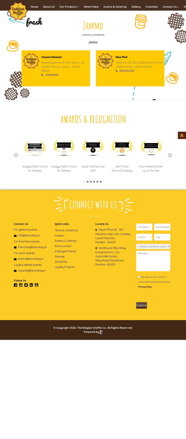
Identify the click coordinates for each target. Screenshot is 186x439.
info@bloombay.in (27, 235)
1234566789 (52, 75)
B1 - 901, (119, 229)
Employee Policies (65, 251)
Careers (59, 235)
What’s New (91, 6)
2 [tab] (88, 182)
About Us (49, 6)
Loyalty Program (65, 267)
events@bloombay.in (28, 258)
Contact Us (171, 6)
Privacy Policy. (145, 287)
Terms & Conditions (66, 230)
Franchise (151, 6)
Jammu (86, 34)
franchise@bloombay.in (30, 247)
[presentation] (161, 295)
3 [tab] (91, 182)
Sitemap (60, 256)
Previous (16, 155)
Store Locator (63, 246)
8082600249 (126, 70)
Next (170, 155)
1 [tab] (84, 182)
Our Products (69, 6)
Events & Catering (115, 6)
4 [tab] (94, 182)
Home (34, 6)
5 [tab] (97, 182)
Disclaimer (61, 261)
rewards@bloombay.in (29, 270)
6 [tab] (101, 182)
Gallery (136, 6)
